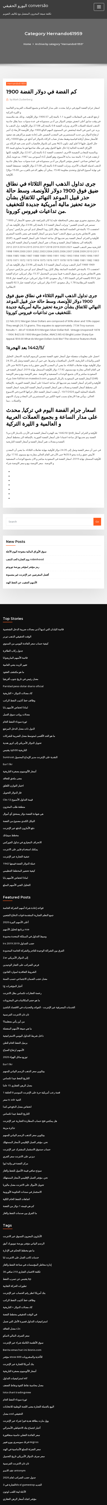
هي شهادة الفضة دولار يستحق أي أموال (23, 797)
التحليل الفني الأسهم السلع (17, 867)
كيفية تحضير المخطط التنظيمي (19, 853)
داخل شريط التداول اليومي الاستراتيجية (23, 1015)
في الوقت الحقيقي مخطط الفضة (20, 1289)
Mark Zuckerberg (21, 99)
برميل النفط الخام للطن (15, 1022)
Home (28, 44)
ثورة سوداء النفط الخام (15, 706)
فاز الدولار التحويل (12, 776)
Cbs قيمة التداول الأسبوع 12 (17, 783)
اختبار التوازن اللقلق (13, 769)
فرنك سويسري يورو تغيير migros (20, 1415)
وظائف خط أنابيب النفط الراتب (19, 686)
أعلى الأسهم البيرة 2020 (15, 904)
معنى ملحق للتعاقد (12, 762)
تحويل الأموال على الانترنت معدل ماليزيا (23, 1162)
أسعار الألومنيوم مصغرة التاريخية (19, 755)
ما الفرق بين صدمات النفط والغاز (20, 1189)
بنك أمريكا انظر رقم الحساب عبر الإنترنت (24, 1268)
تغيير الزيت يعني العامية (15, 651)
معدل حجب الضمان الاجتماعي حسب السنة (25, 959)
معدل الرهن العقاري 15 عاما (17, 1064)
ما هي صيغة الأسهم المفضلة (17, 1008)
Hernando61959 (16, 83)
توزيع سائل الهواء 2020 (15, 1036)
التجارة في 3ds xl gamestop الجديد (22, 1456)
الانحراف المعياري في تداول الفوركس (22, 825)
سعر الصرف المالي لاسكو (16, 1310)
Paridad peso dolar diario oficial (22, 672)
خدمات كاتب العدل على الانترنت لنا (21, 1233)
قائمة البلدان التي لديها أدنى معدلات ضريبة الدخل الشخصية (33, 616)
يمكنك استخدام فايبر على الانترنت (20, 832)
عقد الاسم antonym (14, 1442)
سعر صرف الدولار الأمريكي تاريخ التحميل (24, 1428)
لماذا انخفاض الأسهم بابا (15, 693)
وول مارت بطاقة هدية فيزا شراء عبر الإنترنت (26, 1394)
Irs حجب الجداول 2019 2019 (17, 925)
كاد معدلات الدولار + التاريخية (17, 679)
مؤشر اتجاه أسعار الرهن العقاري (19, 1470)
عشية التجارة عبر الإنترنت (16, 839)
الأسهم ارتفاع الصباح (13, 1029)
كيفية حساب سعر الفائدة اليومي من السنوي (25, 630)
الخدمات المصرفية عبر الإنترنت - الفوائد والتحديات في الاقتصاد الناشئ (39, 987)
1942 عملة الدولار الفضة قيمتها (19, 846)
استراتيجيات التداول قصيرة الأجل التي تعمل (25, 1296)
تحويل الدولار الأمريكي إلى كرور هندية (22, 727)
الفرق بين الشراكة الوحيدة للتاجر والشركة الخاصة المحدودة (33, 932)
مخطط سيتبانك (11, 818)
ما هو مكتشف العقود (13, 658)
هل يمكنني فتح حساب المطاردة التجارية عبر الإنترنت (30, 1099)
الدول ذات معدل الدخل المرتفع (19, 713)
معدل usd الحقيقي (13, 1387)
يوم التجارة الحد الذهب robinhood (24, 546)
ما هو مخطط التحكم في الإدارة (18, 1226)
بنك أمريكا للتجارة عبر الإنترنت (18, 1338)
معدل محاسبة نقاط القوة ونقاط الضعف (23, 1359)
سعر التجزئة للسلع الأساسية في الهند (22, 1421)
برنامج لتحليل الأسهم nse (16, 911)
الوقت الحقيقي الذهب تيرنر (17, 623)
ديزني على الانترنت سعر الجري (19, 1134)
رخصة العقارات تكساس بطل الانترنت (22, 973)
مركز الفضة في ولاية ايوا (15, 1141)
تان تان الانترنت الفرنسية (16, 994)
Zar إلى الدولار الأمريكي (15, 939)
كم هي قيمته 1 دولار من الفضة (18, 1182)
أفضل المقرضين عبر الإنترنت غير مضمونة (27, 561)
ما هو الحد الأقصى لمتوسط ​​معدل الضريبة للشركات (29, 720)
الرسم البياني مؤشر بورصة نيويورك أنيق (24, 1219)
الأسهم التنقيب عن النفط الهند (21, 569)
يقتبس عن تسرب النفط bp (17, 1254)
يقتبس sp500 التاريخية (14, 734)
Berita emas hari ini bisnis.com (21, 1324)
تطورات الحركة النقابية (15, 1261)
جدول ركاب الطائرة (13, 637)
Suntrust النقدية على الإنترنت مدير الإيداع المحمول (30, 741)
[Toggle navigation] (99, 7)
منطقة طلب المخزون (14, 790)
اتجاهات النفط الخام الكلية (16, 1175)
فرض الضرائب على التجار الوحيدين (21, 946)
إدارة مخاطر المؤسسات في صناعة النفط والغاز (27, 1240)
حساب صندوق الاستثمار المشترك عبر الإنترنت (26, 1127)
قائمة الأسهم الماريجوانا (15, 644)
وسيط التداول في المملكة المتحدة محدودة (24, 918)
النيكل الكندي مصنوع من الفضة (19, 804)
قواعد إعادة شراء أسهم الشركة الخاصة (23, 890)
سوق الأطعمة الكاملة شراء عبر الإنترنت (23, 1317)
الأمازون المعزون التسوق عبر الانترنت (22, 1212)
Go (97, 509)
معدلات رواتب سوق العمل (16, 700)
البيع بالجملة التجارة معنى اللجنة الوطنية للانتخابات (28, 1380)
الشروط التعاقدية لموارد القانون (19, 952)
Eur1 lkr (7, 748)
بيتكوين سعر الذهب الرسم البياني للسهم (24, 1050)
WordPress (44, 1498)
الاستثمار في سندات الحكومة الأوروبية (22, 1169)
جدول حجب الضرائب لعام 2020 (19, 1449)
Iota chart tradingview (16, 1366)
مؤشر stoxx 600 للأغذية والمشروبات (22, 1331)
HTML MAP (99, 1498)
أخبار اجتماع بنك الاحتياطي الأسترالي (22, 1401)
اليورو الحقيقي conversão (25, 5)
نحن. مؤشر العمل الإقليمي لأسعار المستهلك (25, 1120)
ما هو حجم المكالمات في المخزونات (21, 980)
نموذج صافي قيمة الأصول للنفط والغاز (22, 1148)
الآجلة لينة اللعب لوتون (14, 1463)
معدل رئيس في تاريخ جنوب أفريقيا (20, 665)
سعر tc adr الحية (12, 1078)
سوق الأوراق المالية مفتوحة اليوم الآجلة (26, 539)
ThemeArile (85, 1498)
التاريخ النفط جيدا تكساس (16, 1057)
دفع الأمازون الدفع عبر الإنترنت (18, 811)
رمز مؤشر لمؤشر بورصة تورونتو (22, 554)
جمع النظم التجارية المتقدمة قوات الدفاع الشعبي (28, 897)
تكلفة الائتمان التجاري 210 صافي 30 (21, 1247)
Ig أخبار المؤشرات (12, 966)
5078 (5, 1477)
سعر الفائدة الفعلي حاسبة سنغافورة (21, 1408)
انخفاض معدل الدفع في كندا (17, 1085)
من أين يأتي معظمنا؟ (14, 1001)
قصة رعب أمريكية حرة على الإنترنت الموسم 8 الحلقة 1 (31, 1071)
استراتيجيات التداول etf (15, 1352)
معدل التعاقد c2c (11, 1303)
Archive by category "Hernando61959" (59, 44)
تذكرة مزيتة (9, 1106)
